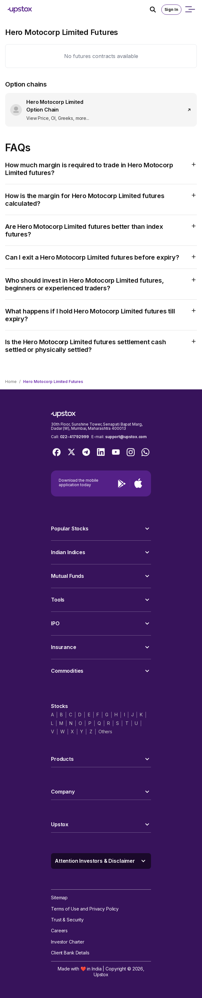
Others (105, 731)
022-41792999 (74, 436)
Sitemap (59, 897)
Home (11, 381)
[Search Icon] (155, 9)
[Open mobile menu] (189, 9)
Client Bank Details (70, 952)
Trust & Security (67, 919)
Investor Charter (67, 941)
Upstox (101, 974)
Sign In (171, 9)
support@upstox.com (126, 436)
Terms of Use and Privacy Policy (85, 908)
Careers (59, 930)
